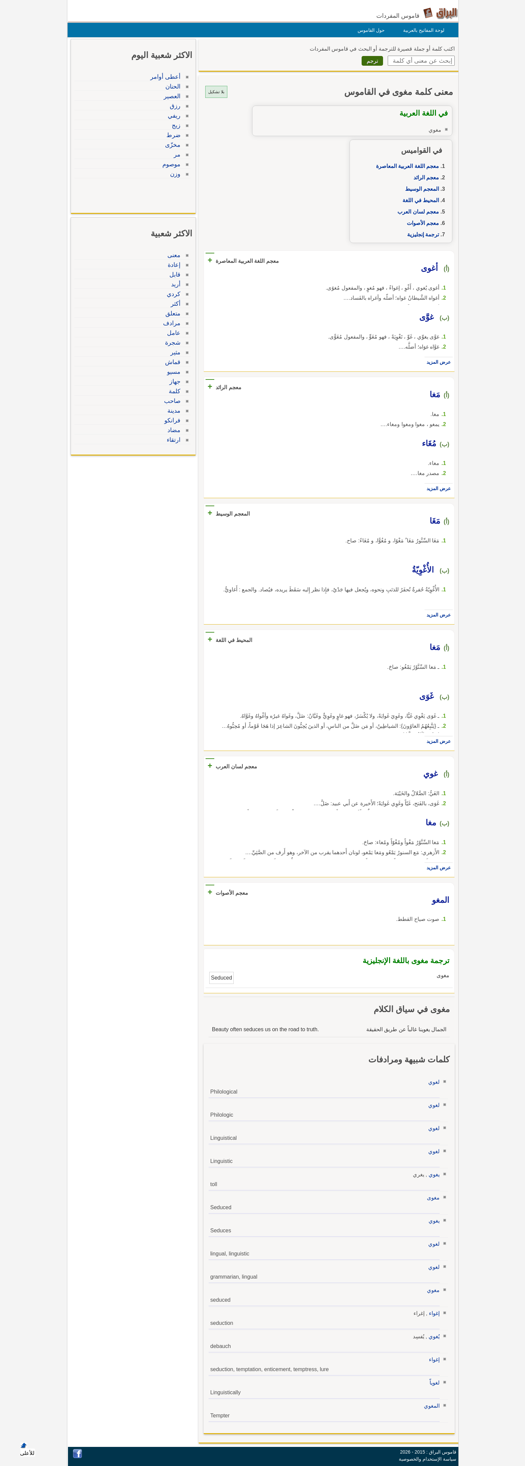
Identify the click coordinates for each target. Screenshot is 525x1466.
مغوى (431, 1197)
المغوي (430, 1406)
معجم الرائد (424, 177)
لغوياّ (433, 1383)
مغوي (431, 1290)
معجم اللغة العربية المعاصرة (405, 166)
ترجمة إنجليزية (421, 234)
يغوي (432, 1174)
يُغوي (432, 1336)
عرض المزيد (437, 362)
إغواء (432, 1313)
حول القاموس (369, 30)
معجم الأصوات (421, 223)
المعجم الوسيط (420, 189)
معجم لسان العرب (416, 212)
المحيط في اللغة (419, 200)
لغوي (432, 1082)
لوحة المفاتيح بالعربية (422, 30)
